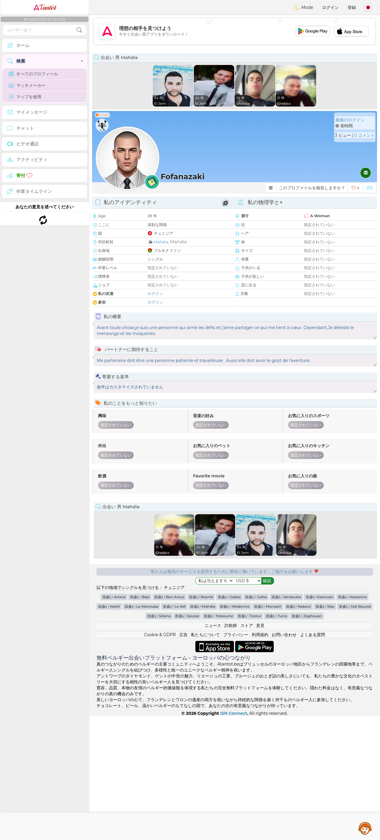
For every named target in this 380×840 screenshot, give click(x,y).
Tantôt (45, 7)
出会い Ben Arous (169, 720)
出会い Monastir (267, 730)
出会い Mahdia (202, 730)
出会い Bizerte (201, 720)
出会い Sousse (187, 739)
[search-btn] (79, 30)
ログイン (330, 7)
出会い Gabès (229, 720)
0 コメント (364, 135)
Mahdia (161, 241)
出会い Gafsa (256, 720)
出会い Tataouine (218, 739)
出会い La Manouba (142, 730)
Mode (303, 7)
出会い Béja (140, 720)
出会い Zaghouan (307, 739)
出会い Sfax (325, 730)
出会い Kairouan (319, 720)
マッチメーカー (26, 85)
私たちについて (205, 758)
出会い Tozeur (249, 739)
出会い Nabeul (298, 730)
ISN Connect (233, 837)
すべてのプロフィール (33, 74)
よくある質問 (312, 758)
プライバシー (235, 758)
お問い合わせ (284, 758)
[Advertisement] (235, 31)
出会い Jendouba (286, 720)
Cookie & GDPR (160, 758)
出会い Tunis (276, 739)
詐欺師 (230, 749)
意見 (260, 749)
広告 (183, 758)
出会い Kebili (109, 730)
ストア (246, 749)
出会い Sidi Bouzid (354, 730)
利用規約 (260, 758)
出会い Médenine (235, 730)
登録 (352, 7)
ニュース (213, 749)
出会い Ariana (114, 720)
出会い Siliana (158, 739)
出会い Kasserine (352, 720)
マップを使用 (24, 97)
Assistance (365, 828)
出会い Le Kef (174, 730)
